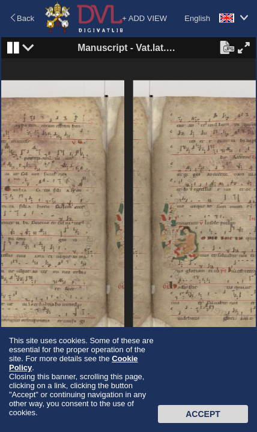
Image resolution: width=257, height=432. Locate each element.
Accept (203, 414)
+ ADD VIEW (144, 18)
